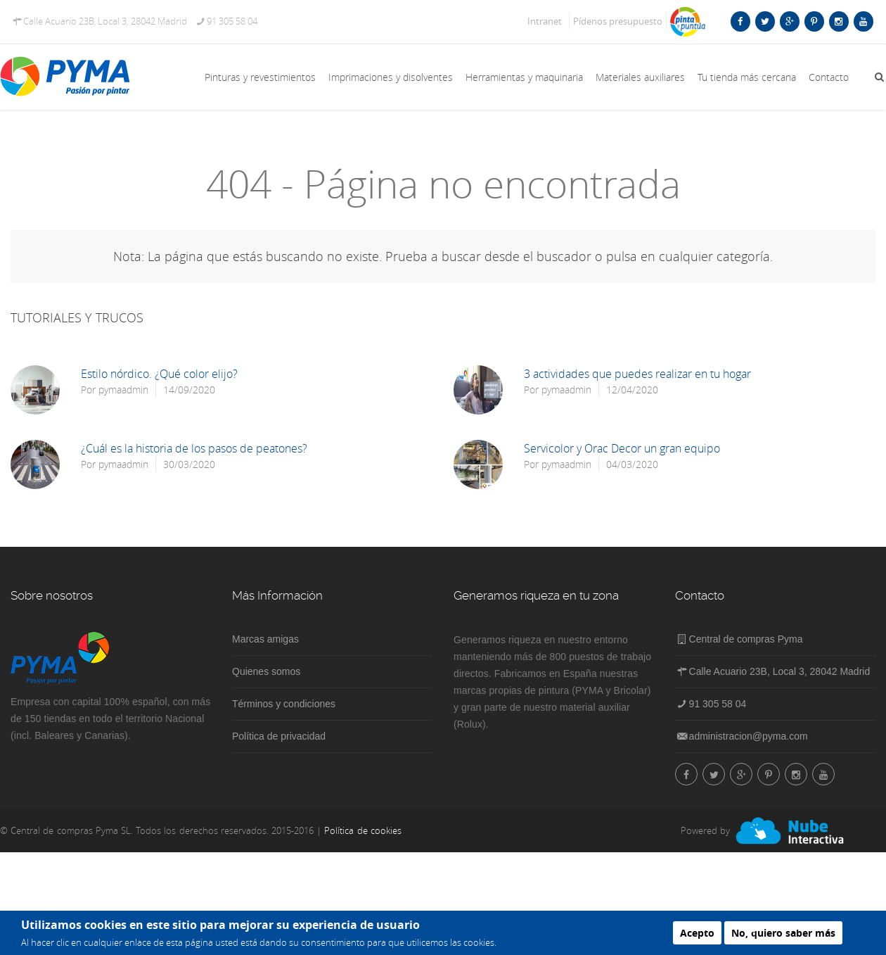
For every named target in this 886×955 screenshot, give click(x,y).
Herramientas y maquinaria (524, 77)
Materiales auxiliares (640, 77)
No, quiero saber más (783, 933)
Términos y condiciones (283, 703)
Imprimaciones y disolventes (390, 77)
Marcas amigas (265, 639)
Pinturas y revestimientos (260, 77)
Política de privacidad (279, 736)
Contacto (829, 77)
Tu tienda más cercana (747, 77)
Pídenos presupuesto (617, 21)
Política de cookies (362, 830)
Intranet (544, 21)
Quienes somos (266, 671)
